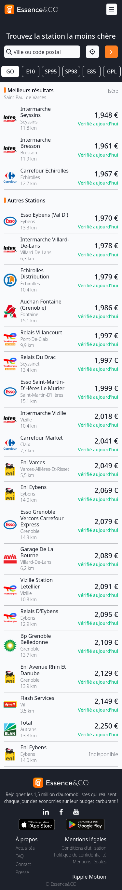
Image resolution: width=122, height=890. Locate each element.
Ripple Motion (89, 876)
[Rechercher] (111, 51)
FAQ (20, 856)
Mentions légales (89, 861)
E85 (91, 71)
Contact (23, 864)
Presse (22, 872)
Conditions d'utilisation (83, 848)
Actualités (25, 848)
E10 (30, 71)
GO (10, 71)
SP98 (71, 71)
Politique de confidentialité (80, 855)
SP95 (51, 71)
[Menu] (111, 10)
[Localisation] (92, 51)
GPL (112, 71)
